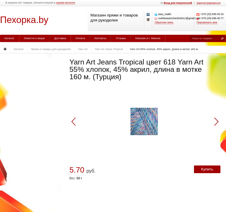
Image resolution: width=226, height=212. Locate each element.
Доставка (60, 38)
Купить (207, 169)
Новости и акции (34, 38)
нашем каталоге (65, 2)
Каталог (9, 38)
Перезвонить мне (207, 22)
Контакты (100, 38)
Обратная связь (164, 22)
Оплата (80, 38)
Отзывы (121, 38)
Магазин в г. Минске (147, 38)
